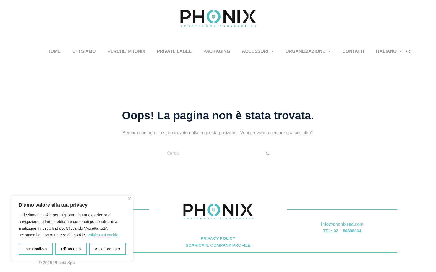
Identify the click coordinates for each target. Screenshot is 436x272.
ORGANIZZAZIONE (309, 51)
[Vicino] (129, 198)
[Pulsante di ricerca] (268, 153)
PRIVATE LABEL (174, 51)
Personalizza (35, 249)
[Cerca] (408, 52)
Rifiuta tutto (71, 249)
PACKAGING (216, 51)
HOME (54, 51)
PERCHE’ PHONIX (126, 51)
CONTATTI (353, 51)
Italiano (390, 51)
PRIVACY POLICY (217, 238)
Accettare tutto (107, 249)
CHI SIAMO (84, 51)
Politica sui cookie (102, 235)
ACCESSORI (259, 51)
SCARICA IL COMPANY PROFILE (217, 245)
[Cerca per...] (212, 153)
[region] (72, 228)
